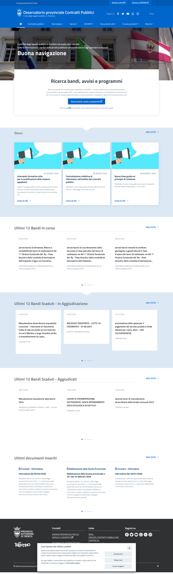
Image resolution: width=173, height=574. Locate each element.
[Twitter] (117, 13)
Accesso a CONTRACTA (140, 2)
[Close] (129, 548)
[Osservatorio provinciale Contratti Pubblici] (20, 14)
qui (68, 108)
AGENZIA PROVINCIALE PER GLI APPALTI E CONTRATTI (65, 537)
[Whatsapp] (126, 13)
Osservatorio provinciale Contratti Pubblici (58, 12)
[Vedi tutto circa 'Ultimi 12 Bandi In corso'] (152, 228)
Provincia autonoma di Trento (27, 3)
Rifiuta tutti (118, 560)
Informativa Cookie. (73, 563)
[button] (82, 285)
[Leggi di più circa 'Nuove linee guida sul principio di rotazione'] (121, 201)
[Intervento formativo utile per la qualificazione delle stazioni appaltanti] (38, 155)
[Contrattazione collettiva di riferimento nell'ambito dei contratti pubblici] (86, 155)
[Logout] (158, 568)
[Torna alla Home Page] (21, 24)
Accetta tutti (118, 554)
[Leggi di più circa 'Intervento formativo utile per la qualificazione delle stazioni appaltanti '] (24, 201)
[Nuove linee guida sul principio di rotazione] (135, 155)
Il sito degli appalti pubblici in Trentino (39, 16)
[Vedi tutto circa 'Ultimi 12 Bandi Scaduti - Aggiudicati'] (152, 379)
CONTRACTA (94, 542)
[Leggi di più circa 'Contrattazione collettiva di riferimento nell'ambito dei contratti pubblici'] (73, 201)
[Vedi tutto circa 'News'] (152, 132)
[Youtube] (121, 13)
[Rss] (145, 536)
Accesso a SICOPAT (119, 2)
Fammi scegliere (118, 566)
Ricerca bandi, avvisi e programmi (86, 101)
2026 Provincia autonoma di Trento (27, 568)
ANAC (91, 535)
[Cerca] (154, 14)
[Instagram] (131, 13)
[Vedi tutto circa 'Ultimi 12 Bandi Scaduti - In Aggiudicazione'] (152, 303)
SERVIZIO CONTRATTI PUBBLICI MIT (104, 539)
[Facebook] (112, 13)
